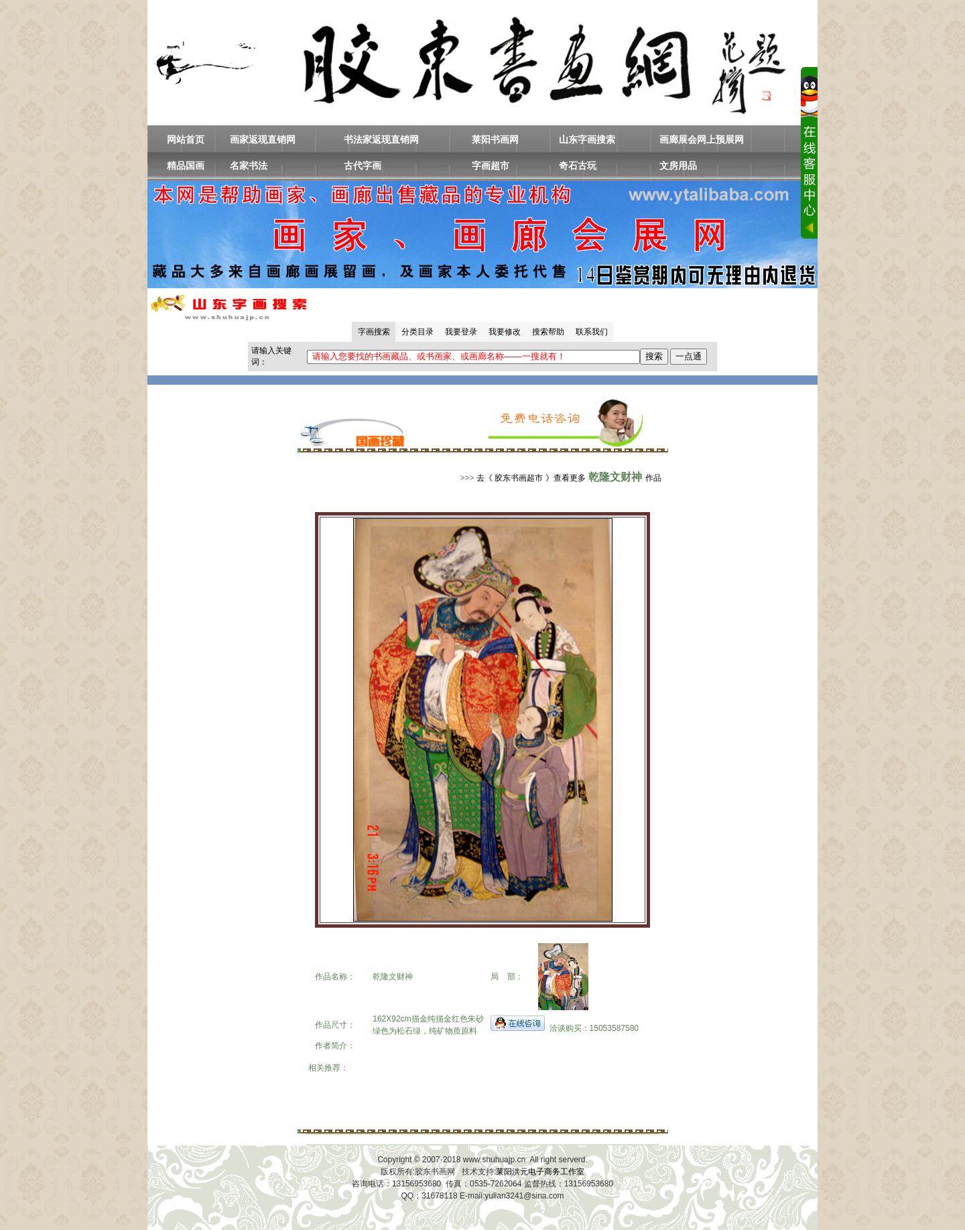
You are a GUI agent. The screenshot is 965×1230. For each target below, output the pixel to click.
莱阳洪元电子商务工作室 (540, 1171)
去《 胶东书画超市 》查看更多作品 (568, 478)
